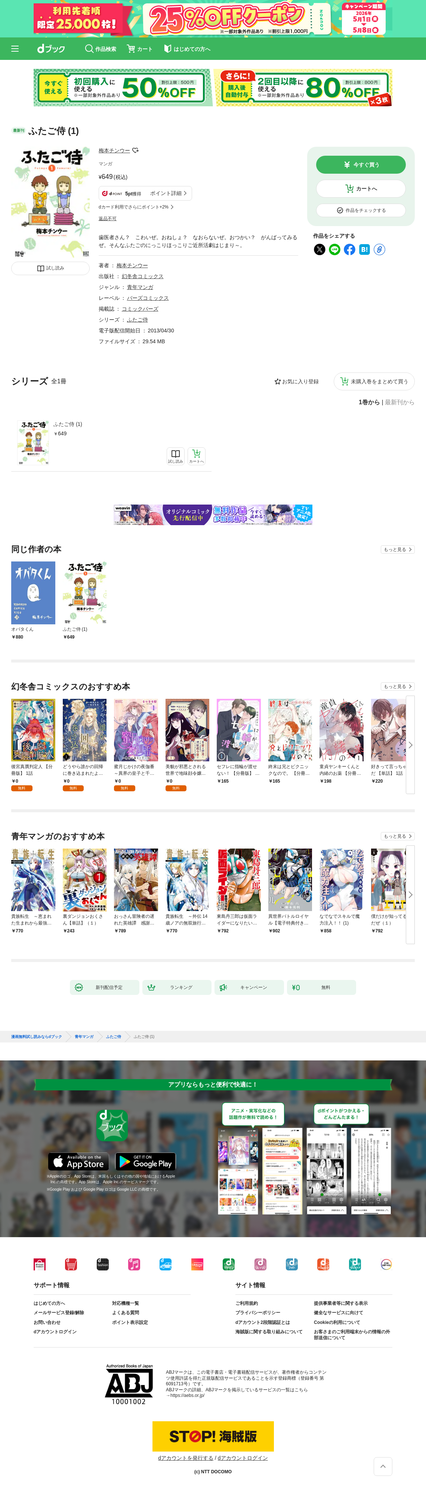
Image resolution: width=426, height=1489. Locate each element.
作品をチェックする (366, 210)
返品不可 (108, 218)
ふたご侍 (137, 320)
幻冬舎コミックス (143, 276)
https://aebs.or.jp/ (187, 1395)
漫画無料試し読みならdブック (36, 1037)
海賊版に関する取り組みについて (269, 1331)
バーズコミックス (148, 298)
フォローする (135, 150)
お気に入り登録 (300, 381)
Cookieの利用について (337, 1322)
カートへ (366, 189)
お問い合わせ (47, 1322)
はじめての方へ (49, 1303)
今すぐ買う (367, 165)
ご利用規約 (246, 1303)
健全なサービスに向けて (338, 1312)
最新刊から (400, 402)
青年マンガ (140, 287)
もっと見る (395, 549)
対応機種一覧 (125, 1303)
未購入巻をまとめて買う (379, 381)
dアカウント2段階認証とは (262, 1322)
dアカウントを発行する (185, 1458)
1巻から (369, 402)
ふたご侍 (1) (67, 424)
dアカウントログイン (55, 1331)
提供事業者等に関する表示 (341, 1303)
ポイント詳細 (166, 193)
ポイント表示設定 (130, 1322)
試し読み (55, 268)
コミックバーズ (140, 309)
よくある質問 (125, 1312)
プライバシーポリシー (257, 1312)
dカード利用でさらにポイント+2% (134, 207)
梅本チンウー (114, 150)
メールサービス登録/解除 (59, 1312)
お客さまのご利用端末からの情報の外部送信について (352, 1334)
